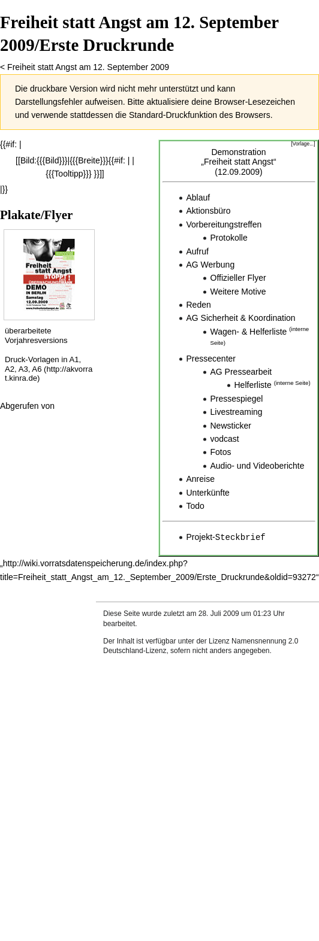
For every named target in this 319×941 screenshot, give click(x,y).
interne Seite (292, 383)
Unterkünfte (208, 492)
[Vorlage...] (303, 144)
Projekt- (226, 537)
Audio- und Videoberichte (257, 465)
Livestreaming (236, 412)
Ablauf (198, 197)
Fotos (220, 452)
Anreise (200, 479)
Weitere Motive (238, 291)
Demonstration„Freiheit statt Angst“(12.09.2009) (238, 162)
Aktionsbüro (208, 210)
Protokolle (229, 237)
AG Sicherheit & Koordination (241, 318)
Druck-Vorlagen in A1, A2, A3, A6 (43, 364)
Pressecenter (211, 358)
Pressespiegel (236, 398)
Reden (198, 304)
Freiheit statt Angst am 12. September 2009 (88, 67)
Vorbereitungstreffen (224, 224)
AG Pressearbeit (241, 372)
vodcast (224, 439)
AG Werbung (210, 264)
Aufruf (197, 251)
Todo (195, 506)
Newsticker (230, 425)
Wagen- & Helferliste (248, 331)
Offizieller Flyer (238, 278)
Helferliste (253, 385)
